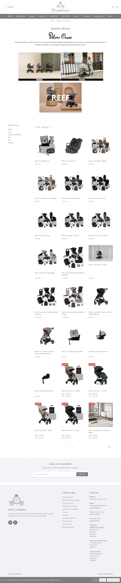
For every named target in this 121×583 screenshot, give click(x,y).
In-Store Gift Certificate (70, 509)
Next (110, 447)
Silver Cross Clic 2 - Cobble (71, 391)
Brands (32, 16)
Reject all (102, 580)
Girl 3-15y (66, 16)
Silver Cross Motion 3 (42, 161)
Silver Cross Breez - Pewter (71, 198)
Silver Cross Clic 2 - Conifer (98, 391)
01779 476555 (94, 508)
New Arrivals (21, 16)
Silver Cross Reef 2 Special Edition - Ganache (74, 274)
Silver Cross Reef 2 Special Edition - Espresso (47, 313)
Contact (65, 515)
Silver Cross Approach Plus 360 (72, 352)
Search (9, 7)
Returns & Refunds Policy (71, 500)
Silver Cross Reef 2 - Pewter (98, 265)
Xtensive (109, 574)
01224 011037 (94, 521)
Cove (10, 132)
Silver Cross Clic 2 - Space (70, 430)
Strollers (11, 143)
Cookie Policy (67, 524)
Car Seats (87, 16)
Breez (10, 129)
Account (65, 512)
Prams (76, 16)
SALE (10, 16)
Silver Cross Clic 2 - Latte (43, 430)
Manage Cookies (68, 527)
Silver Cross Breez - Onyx (97, 198)
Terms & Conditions (69, 518)
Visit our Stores (67, 503)
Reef (9, 140)
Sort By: (38, 127)
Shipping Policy (67, 497)
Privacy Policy (67, 521)
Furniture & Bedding (14, 135)
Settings (95, 580)
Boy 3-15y (55, 16)
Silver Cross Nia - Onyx (42, 236)
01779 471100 (94, 514)
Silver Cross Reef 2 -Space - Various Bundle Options (101, 313)
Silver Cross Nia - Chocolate (98, 236)
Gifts (110, 16)
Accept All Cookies (113, 580)
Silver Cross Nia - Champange (45, 273)
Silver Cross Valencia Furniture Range (99, 431)
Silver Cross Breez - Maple (97, 161)
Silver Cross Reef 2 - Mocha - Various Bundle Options (44, 353)
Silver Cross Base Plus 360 (44, 391)
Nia (9, 137)
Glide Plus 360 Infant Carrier (98, 352)
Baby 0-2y (43, 16)
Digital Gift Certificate (69, 506)
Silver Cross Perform (69, 161)
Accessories (99, 16)
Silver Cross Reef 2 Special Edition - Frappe (74, 313)
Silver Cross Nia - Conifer (70, 236)
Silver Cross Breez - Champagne (45, 198)
